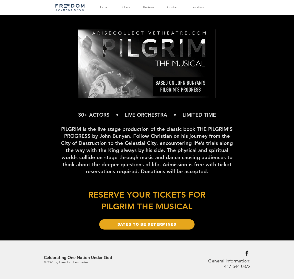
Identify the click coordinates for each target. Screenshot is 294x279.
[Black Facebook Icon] (246, 253)
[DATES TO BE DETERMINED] (147, 224)
